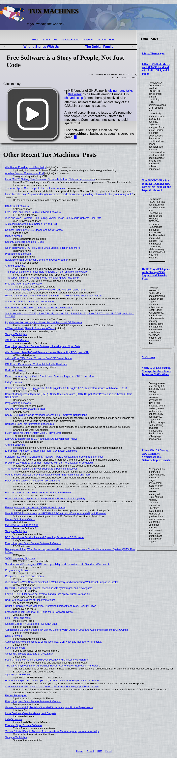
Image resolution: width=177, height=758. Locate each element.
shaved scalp (73, 97)
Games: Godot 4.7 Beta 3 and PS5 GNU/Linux (31, 623)
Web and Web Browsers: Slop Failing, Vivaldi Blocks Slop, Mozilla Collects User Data (53, 217)
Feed (112, 39)
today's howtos (13, 235)
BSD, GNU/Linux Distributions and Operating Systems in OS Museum (44, 537)
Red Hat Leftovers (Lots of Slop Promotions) (30, 599)
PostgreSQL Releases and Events (24, 576)
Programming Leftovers (18, 253)
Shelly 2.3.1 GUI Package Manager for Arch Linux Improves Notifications (157, 371)
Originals (87, 39)
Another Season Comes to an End (24, 173)
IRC (55, 39)
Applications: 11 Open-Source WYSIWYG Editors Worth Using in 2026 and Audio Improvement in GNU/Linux (66, 629)
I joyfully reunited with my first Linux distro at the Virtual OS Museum (43, 322)
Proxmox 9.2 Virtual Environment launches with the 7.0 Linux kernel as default (49, 462)
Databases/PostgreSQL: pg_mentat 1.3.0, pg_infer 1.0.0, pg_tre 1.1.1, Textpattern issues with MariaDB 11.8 (66, 388)
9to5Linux (148, 357)
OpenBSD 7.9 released (18, 674)
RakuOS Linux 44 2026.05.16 (22, 525)
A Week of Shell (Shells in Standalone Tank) (30, 328)
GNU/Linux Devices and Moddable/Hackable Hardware (36, 364)
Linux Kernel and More (18, 617)
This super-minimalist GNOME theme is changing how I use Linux (42, 277)
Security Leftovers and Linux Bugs (24, 241)
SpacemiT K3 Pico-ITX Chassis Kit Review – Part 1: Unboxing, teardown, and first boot (54, 456)
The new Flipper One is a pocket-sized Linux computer (36, 188)
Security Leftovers (15, 647)
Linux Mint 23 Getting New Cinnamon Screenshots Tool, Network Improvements (156, 455)
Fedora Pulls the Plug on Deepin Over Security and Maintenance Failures (46, 659)
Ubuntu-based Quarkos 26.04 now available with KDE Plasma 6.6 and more (48, 474)
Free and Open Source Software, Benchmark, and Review (38, 492)
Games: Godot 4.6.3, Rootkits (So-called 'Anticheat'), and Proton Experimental (49, 707)
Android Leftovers (15, 265)
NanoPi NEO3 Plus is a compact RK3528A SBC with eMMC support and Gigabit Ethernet (156, 185)
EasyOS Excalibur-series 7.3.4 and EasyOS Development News (41, 438)
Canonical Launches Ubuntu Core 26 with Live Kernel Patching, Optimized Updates (52, 686)
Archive (101, 39)
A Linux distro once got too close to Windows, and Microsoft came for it (45, 289)
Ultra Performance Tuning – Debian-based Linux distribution (39, 307)
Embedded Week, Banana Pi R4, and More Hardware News (39, 611)
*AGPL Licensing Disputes (20, 558)
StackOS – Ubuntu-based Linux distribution (29, 301)
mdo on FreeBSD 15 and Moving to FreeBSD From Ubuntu (38, 358)
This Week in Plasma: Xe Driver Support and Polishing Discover (41, 468)
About (46, 39)
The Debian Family (99, 46)
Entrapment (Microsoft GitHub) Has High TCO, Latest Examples (41, 450)
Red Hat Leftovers (15, 370)
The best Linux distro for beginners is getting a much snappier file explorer (47, 271)
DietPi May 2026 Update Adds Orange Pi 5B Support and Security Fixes (156, 274)
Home (35, 39)
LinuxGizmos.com (153, 53)
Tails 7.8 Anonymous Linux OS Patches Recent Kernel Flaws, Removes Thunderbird (52, 665)
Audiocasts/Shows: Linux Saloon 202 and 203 (31, 223)
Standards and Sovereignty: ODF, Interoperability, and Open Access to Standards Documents (57, 564)
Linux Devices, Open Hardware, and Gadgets (30, 713)
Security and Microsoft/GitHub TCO (25, 408)
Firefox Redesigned (16, 695)
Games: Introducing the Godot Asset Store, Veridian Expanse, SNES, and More (50, 376)
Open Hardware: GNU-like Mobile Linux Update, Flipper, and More (42, 247)
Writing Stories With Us (41, 46)
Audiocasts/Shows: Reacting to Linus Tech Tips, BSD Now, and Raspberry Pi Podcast (53, 641)
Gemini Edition (70, 39)
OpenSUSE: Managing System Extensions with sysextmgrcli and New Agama (49, 588)
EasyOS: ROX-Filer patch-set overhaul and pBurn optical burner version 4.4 (48, 593)
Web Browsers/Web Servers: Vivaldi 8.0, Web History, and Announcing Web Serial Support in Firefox (62, 582)
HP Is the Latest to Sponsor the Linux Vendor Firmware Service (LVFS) (45, 498)
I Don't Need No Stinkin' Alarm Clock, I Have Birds (33, 432)
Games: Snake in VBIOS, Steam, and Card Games (34, 229)
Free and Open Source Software (23, 283)
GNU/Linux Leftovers (17, 206)
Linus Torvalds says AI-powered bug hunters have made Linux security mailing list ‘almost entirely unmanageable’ (69, 194)
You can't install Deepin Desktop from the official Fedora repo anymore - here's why (52, 731)
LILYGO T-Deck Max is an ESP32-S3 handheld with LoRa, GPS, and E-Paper (156, 69)
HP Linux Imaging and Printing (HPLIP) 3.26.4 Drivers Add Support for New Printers (52, 680)
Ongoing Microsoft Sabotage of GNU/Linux (29, 653)
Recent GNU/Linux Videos (20, 519)
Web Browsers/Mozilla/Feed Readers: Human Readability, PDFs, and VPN (47, 352)
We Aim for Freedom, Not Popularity (25, 167)
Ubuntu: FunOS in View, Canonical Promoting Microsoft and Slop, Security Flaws (50, 605)
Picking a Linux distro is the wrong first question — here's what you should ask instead (53, 295)
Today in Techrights (16, 334)
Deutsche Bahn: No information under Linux (29, 423)
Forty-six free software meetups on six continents (32, 480)
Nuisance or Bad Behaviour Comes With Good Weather (36, 259)
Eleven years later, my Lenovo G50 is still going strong (35, 507)
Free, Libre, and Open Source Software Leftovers (33, 211)
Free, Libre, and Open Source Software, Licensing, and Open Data (42, 346)
